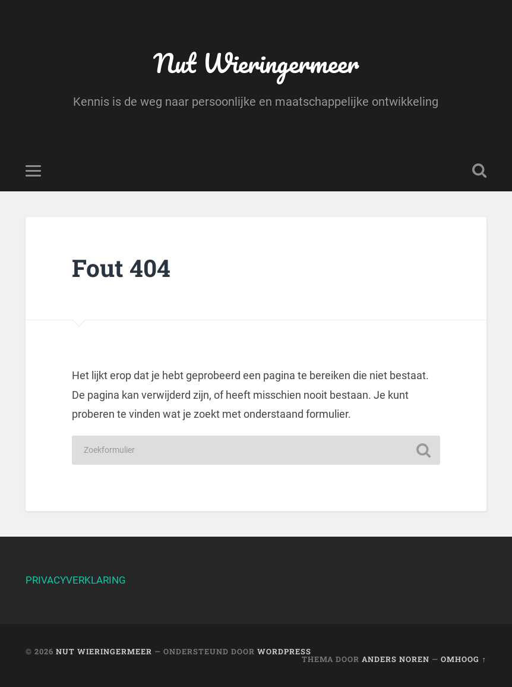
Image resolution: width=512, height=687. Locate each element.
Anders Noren (395, 659)
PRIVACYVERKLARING (76, 580)
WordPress (284, 651)
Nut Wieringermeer (256, 63)
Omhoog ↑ (463, 659)
